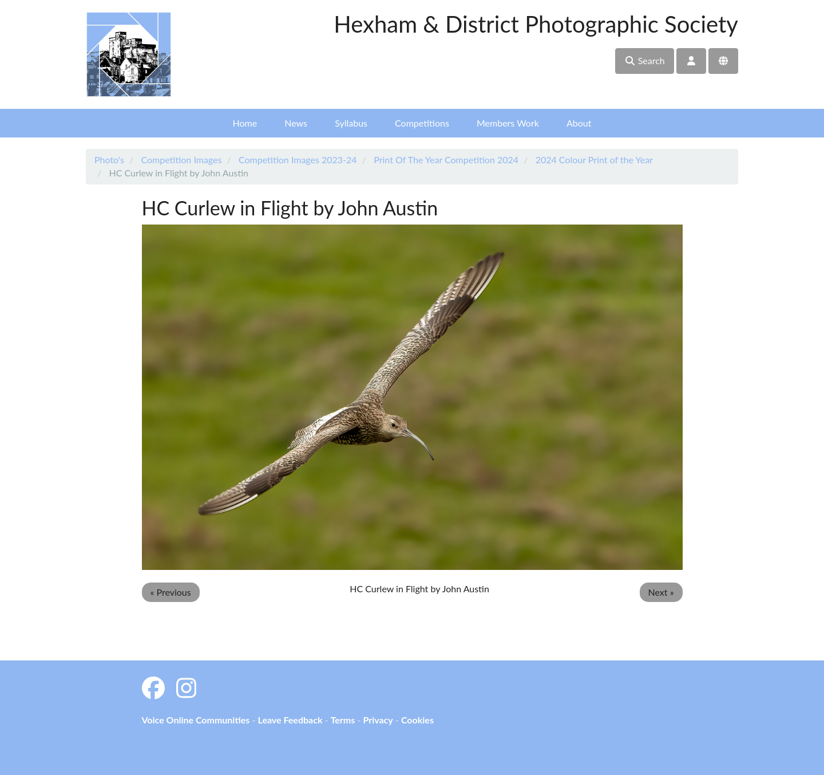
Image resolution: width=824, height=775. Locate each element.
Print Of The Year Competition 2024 (446, 159)
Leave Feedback (290, 719)
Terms (343, 719)
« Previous (170, 592)
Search (644, 60)
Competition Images (181, 159)
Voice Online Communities (196, 719)
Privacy (378, 719)
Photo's (109, 159)
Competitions (422, 122)
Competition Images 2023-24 (298, 159)
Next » (661, 592)
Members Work (508, 122)
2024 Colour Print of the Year (594, 159)
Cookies (417, 719)
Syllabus (351, 122)
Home (245, 122)
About (579, 122)
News (295, 122)
